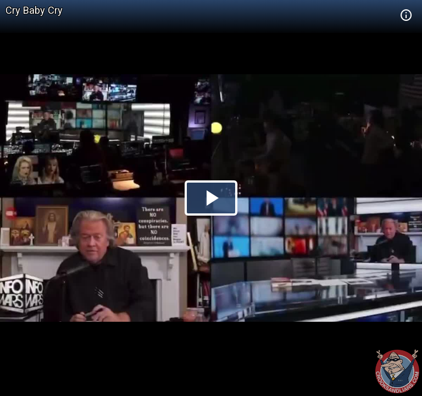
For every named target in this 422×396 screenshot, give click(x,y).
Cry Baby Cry (34, 10)
